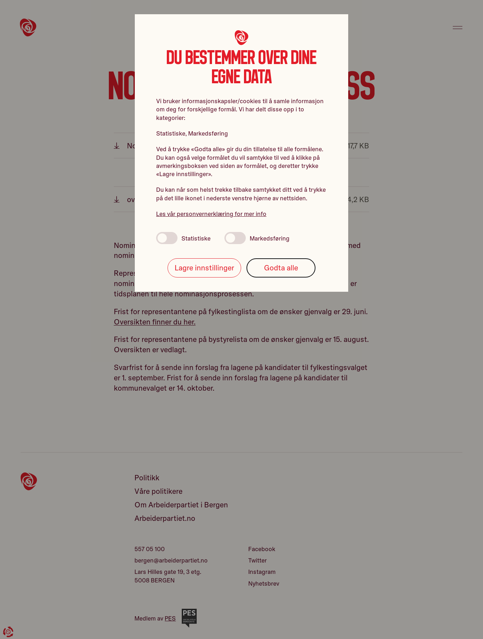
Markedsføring (257, 238)
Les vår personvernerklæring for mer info (211, 213)
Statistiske (183, 238)
